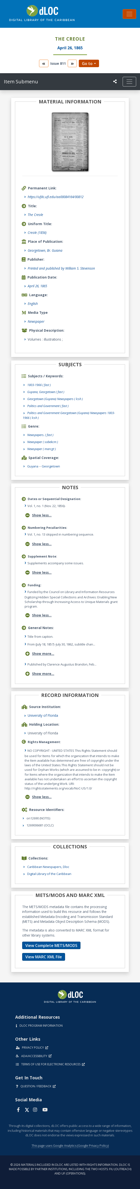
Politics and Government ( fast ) (48, 406)
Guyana (32, 466)
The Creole (35, 214)
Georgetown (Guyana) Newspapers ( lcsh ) (55, 399)
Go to (87, 63)
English (33, 303)
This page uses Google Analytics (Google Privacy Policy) (70, 1145)
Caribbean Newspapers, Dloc (48, 867)
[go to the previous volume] (43, 63)
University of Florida (43, 715)
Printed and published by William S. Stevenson (61, 268)
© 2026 (70, 1169)
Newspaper (36, 321)
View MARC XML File (43, 957)
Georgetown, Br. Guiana (45, 250)
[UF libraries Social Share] (115, 81)
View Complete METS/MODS (51, 945)
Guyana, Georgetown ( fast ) (45, 392)
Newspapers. (40, 435)
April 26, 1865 (37, 286)
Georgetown (51, 466)
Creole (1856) (37, 232)
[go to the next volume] (72, 63)
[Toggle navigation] (129, 14)
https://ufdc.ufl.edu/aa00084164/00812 (55, 196)
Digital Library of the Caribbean (49, 874)
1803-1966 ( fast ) (39, 385)
